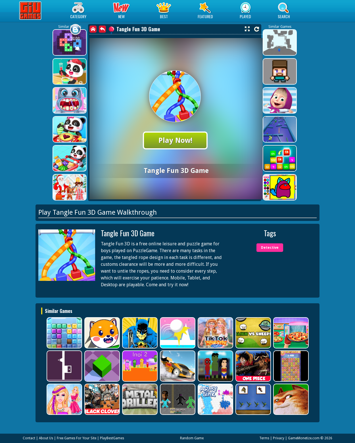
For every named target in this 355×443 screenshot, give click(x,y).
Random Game (192, 438)
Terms (264, 438)
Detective (270, 248)
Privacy (278, 438)
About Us (46, 438)
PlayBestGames (112, 438)
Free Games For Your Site (76, 438)
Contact (29, 438)
